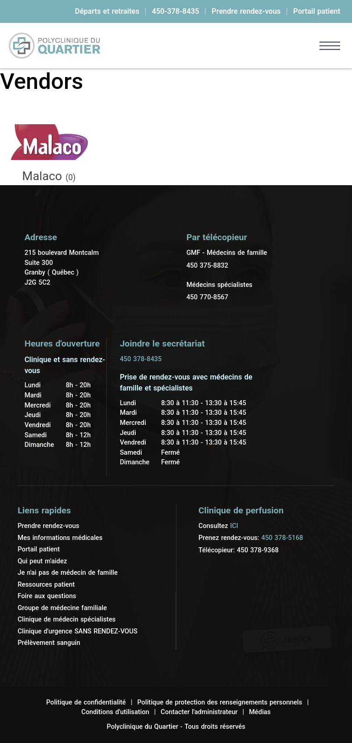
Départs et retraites (107, 11)
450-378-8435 (175, 11)
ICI (234, 526)
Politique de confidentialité (86, 702)
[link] (54, 46)
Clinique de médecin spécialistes (66, 619)
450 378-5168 (282, 538)
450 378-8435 (140, 359)
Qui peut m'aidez (42, 561)
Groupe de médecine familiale (62, 608)
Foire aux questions (46, 596)
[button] (329, 45)
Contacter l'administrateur (199, 712)
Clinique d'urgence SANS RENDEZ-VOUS (77, 631)
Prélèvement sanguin (48, 643)
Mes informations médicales (59, 538)
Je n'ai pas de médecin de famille (67, 573)
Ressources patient (46, 585)
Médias (259, 712)
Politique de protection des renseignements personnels (220, 702)
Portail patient (317, 11)
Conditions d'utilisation (115, 712)
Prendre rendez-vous (246, 11)
